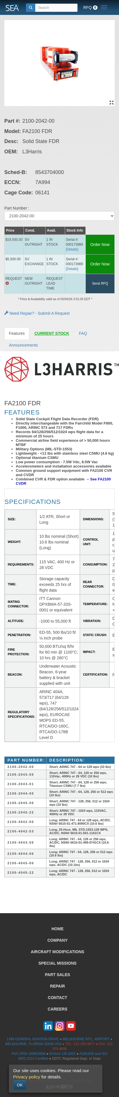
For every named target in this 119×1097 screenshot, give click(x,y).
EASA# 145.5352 (62, 1054)
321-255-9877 (84, 1044)
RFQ (90, 7)
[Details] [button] (72, 249)
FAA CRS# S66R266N (28, 1054)
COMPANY (57, 940)
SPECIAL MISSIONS (57, 963)
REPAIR (57, 986)
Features (17, 333)
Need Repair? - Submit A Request (37, 313)
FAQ (83, 333)
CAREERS (57, 1009)
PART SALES (57, 974)
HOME (58, 928)
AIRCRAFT (57, 951)
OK (20, 1085)
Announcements (23, 345)
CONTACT (57, 997)
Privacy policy (26, 1076)
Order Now (100, 244)
